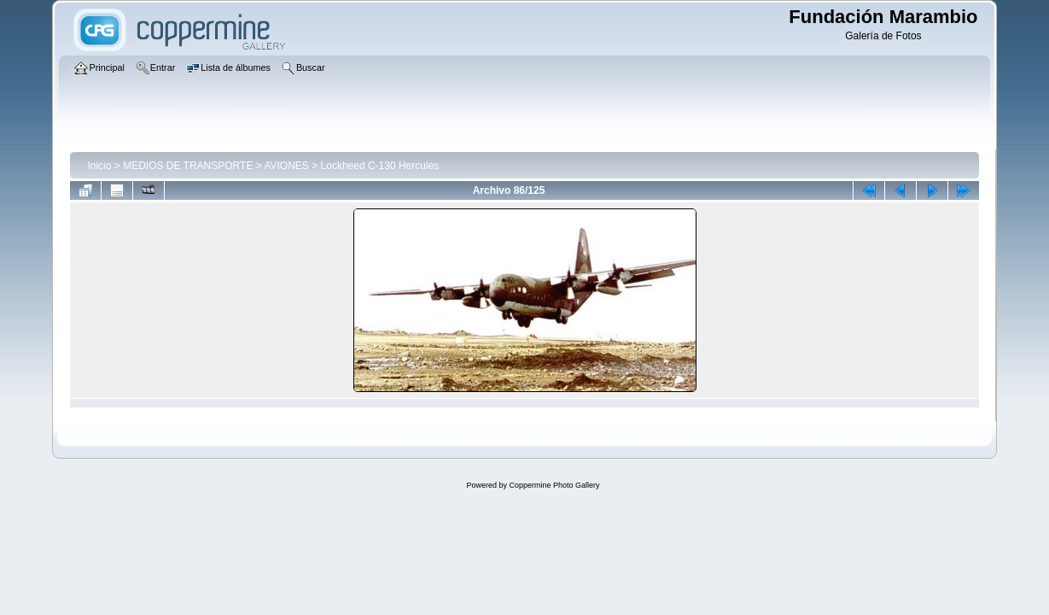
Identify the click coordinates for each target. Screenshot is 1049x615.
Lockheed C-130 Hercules (380, 166)
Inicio (99, 166)
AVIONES (286, 166)
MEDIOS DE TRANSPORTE (188, 166)
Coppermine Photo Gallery (554, 485)
